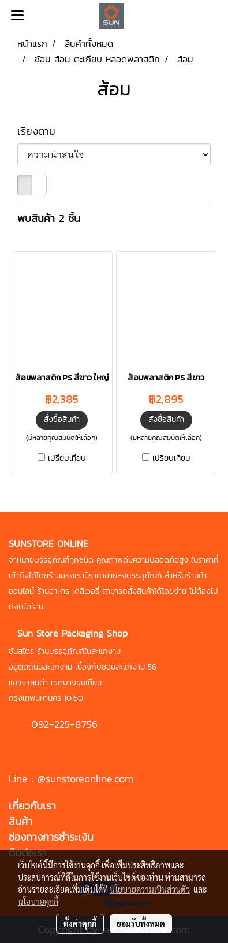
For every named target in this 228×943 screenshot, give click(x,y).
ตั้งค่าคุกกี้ (79, 923)
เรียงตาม (42, 131)
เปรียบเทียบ (67, 458)
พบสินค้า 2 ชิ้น (48, 218)
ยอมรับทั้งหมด (141, 923)
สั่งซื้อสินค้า (62, 419)
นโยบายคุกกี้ (38, 901)
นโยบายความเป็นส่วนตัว (150, 889)
